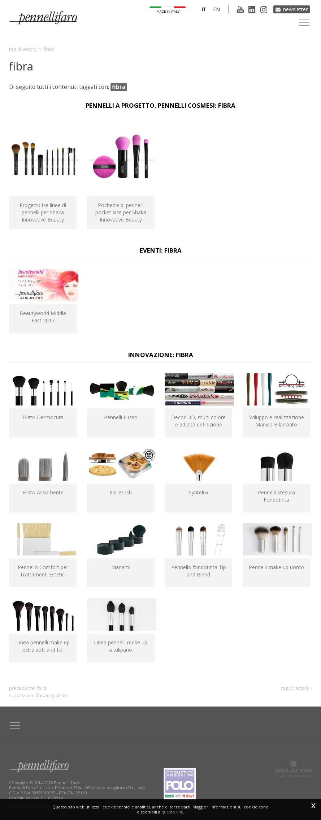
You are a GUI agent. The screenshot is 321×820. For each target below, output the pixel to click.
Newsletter (295, 9)
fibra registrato (52, 695)
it (203, 9)
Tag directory (23, 49)
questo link (172, 812)
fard (41, 688)
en (216, 9)
